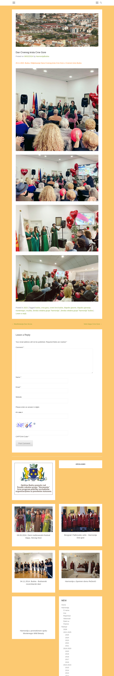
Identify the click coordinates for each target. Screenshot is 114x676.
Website (19, 397)
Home (64, 605)
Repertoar (67, 616)
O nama (66, 610)
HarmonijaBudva (42, 56)
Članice (66, 624)
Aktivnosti (67, 619)
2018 (67, 657)
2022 (67, 643)
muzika (29, 311)
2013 (67, 673)
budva (37, 308)
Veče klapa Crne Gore (93, 324)
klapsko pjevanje (84, 308)
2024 (67, 638)
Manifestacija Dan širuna (22, 324)
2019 (67, 654)
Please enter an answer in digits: (28, 407)
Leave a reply (21, 313)
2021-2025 (67, 632)
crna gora (45, 308)
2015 (67, 667)
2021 (67, 646)
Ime (64, 613)
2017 (67, 659)
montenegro (20, 311)
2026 (65, 629)
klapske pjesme (70, 308)
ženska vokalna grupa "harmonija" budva (77, 311)
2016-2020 (67, 648)
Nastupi (64, 627)
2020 (67, 651)
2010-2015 (67, 665)
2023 (26, 308)
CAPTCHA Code (22, 437)
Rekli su (66, 621)
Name (18, 377)
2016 (67, 662)
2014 (67, 670)
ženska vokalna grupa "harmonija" (46, 311)
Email (18, 387)
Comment (20, 347)
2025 (67, 635)
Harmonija (65, 608)
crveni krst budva (56, 308)
